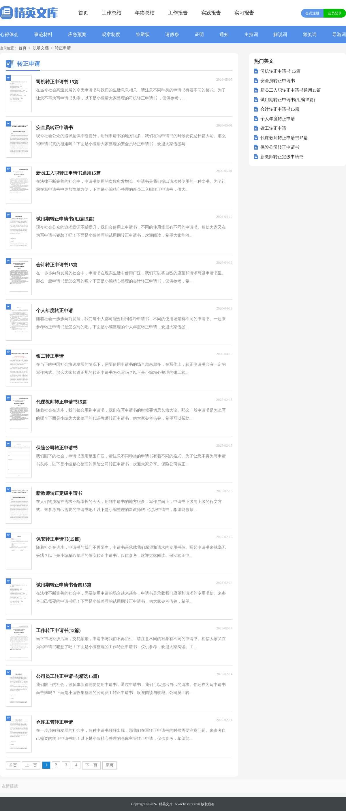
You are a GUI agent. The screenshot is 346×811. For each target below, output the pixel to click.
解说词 (280, 34)
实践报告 (211, 13)
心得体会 (9, 34)
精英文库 (166, 804)
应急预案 (77, 34)
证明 (199, 34)
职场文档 (41, 48)
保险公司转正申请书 (279, 147)
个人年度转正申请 (277, 118)
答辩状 (143, 34)
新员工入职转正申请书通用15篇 (290, 90)
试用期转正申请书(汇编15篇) (287, 99)
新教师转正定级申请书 (282, 156)
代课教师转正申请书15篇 (284, 137)
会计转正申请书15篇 (279, 109)
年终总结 (145, 13)
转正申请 (63, 48)
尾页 (110, 765)
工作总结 (111, 13)
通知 (224, 34)
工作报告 (178, 13)
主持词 (251, 34)
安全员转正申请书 (277, 80)
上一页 (31, 765)
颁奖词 (310, 34)
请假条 (172, 34)
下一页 (91, 765)
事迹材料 (43, 34)
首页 (83, 13)
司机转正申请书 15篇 (280, 71)
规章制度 (111, 34)
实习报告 (244, 13)
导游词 (339, 34)
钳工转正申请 (273, 128)
